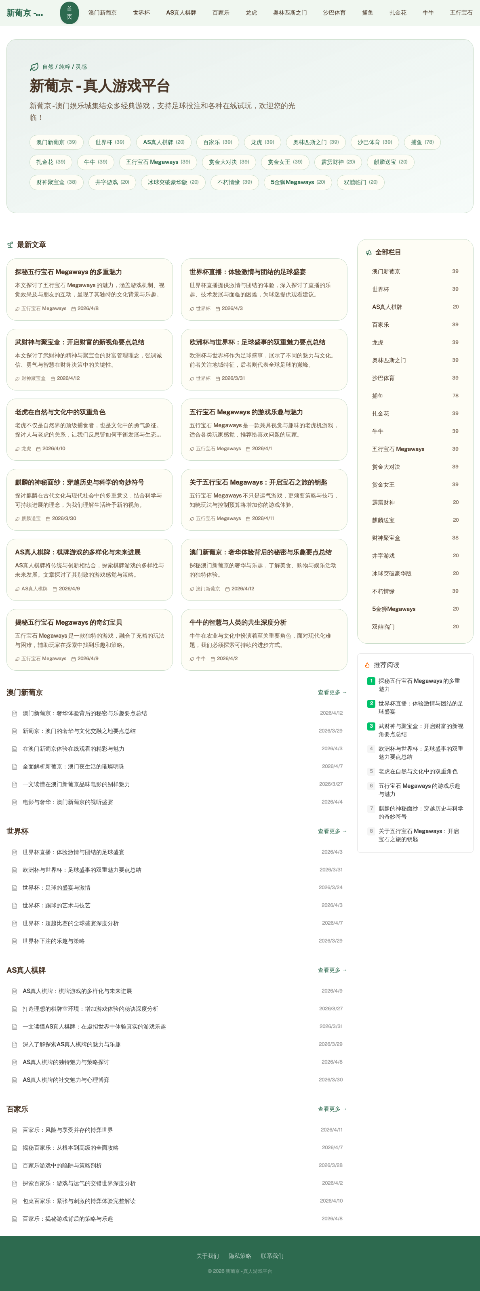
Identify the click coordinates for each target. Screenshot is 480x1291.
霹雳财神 (338, 162)
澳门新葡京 (102, 12)
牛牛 (428, 12)
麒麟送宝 (391, 162)
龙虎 (251, 12)
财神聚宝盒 (56, 182)
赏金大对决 (229, 162)
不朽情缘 (234, 182)
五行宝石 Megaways (158, 162)
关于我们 (207, 1256)
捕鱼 (367, 12)
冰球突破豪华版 (173, 182)
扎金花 (397, 12)
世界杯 (141, 12)
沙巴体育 (334, 12)
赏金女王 (285, 162)
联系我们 (272, 1256)
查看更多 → (332, 692)
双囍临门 (361, 182)
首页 (69, 12)
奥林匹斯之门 (290, 12)
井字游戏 (112, 182)
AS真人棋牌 (181, 12)
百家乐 (221, 12)
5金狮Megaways (298, 182)
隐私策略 (240, 1256)
